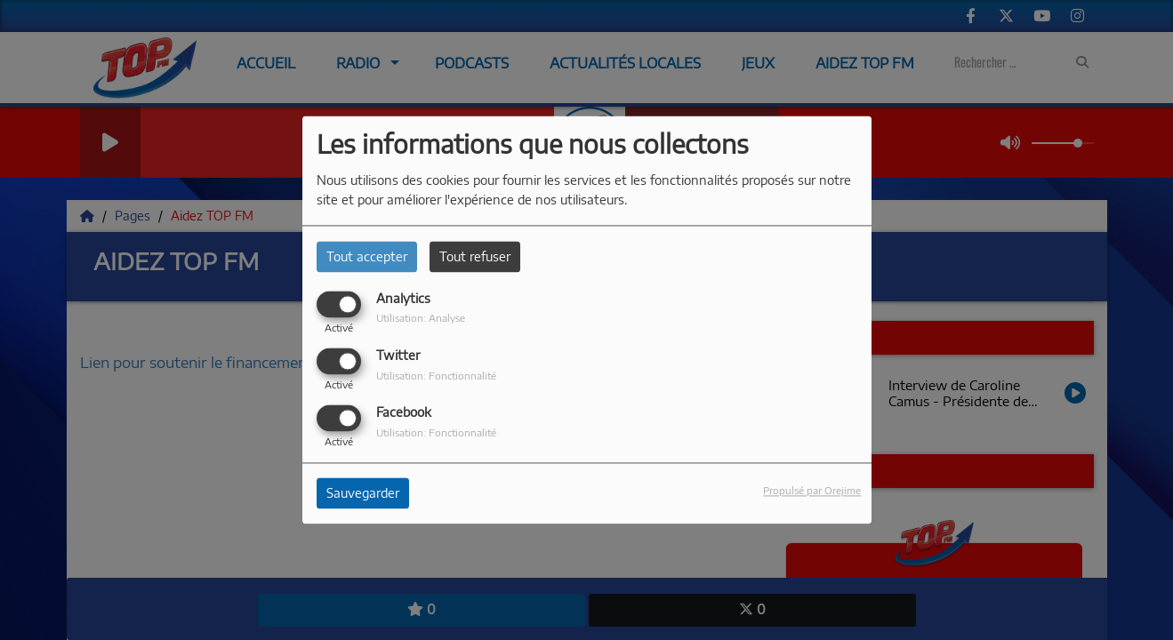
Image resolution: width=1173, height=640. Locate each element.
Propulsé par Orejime (812, 490)
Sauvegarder (362, 493)
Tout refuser (474, 256)
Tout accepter (366, 256)
